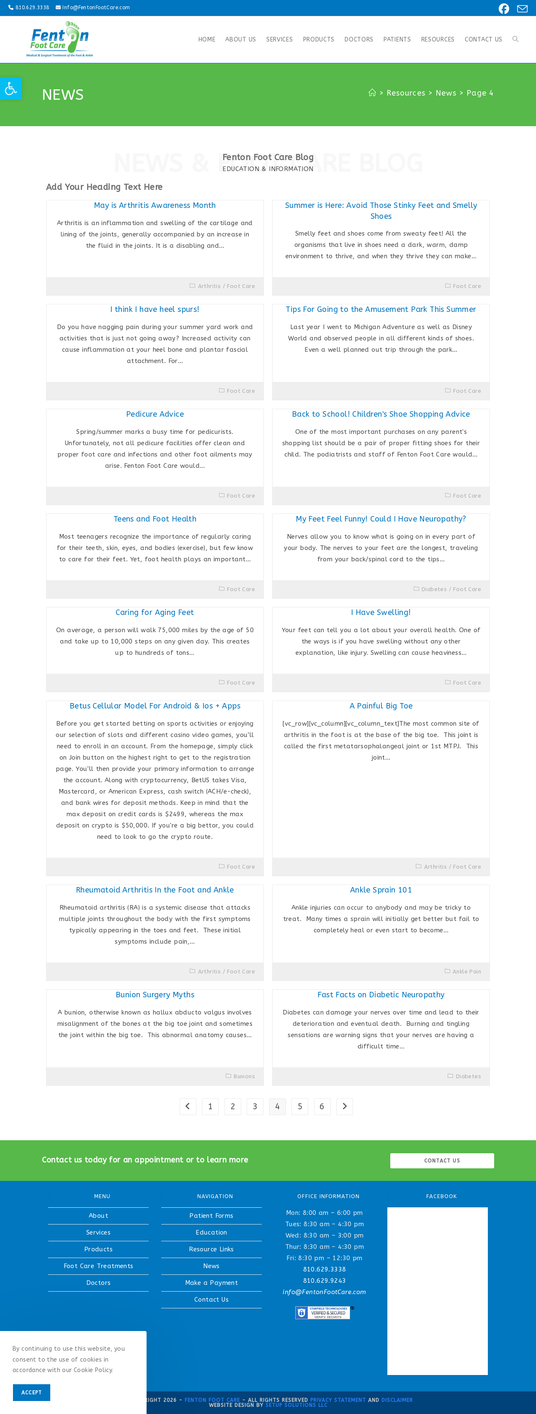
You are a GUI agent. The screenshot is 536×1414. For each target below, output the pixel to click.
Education (211, 1232)
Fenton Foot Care (212, 1400)
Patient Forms (211, 1215)
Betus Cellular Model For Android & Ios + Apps (155, 706)
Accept (31, 1393)
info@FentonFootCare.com (324, 1292)
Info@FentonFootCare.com (96, 7)
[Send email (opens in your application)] (520, 9)
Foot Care (241, 286)
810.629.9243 (324, 1280)
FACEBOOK (441, 1196)
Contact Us (211, 1299)
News (211, 1266)
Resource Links (211, 1249)
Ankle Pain (467, 971)
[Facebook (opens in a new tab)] (503, 9)
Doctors (98, 1283)
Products (98, 1249)
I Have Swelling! (381, 612)
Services (98, 1232)
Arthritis (209, 286)
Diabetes (434, 589)
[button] (11, 88)
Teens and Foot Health (154, 519)
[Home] (372, 93)
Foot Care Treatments (99, 1266)
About (98, 1215)
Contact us (442, 1161)
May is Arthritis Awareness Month (155, 205)
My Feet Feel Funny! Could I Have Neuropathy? (381, 519)
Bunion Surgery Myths (155, 994)
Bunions (244, 1076)
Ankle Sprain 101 (381, 890)
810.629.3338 (32, 7)
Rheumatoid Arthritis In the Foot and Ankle (155, 890)
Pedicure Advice (155, 414)
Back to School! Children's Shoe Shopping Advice (381, 414)
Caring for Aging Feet (155, 612)
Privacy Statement (338, 1400)
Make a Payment (211, 1283)
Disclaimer (397, 1400)
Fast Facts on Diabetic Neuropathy (380, 994)
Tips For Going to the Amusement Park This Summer (381, 309)
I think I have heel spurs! (154, 309)
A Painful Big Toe (381, 706)
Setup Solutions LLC (296, 1405)
